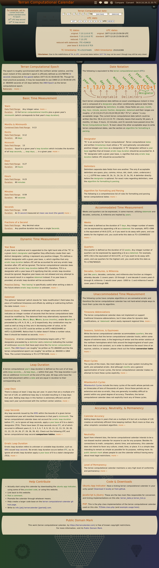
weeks (128, 250)
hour (89, 110)
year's (27, 369)
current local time (17, 12)
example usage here (129, 507)
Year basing (27, 285)
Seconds (55, 228)
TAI (72, 54)
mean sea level (46, 213)
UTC (77, 54)
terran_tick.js (140, 498)
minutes (21, 182)
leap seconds (16, 152)
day (84, 110)
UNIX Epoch (48, 83)
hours (20, 167)
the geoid (28, 77)
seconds (21, 198)
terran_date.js (126, 498)
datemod (38, 277)
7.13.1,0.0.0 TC (86, 33)
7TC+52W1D (85, 42)
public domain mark (93, 453)
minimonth (9, 115)
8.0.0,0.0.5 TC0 (86, 45)
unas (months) (50, 320)
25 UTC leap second (16, 19)
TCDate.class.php (107, 507)
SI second (22, 213)
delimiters (111, 107)
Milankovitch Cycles (93, 385)
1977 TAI (102, 54)
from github (120, 489)
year (142, 107)
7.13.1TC (83, 39)
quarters (140, 334)
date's (14, 253)
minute (95, 110)
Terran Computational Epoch (95, 125)
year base (54, 422)
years (128, 215)
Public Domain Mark (93, 528)
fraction (111, 110)
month (148, 107)
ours (26, 320)
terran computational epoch (126, 71)
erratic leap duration (14, 262)
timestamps (100, 145)
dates (148, 142)
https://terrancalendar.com (82, 525)
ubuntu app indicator (66, 486)
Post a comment (15, 496)
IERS (36, 413)
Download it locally (102, 489)
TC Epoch (16, 17)
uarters (69, 320)
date (33, 378)
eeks (39, 320)
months (126, 367)
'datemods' (105, 321)
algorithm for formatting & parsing (103, 181)
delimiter (34, 342)
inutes (18, 320)
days (20, 138)
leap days (30, 152)
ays (32, 320)
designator (23, 253)
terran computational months (34, 112)
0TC (12, 422)
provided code (31, 490)
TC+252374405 (85, 50)
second (103, 110)
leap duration (52, 115)
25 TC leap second (17, 22)
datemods (146, 212)
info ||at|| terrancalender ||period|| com (33, 508)
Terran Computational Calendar (46, 2)
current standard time (16, 15)
